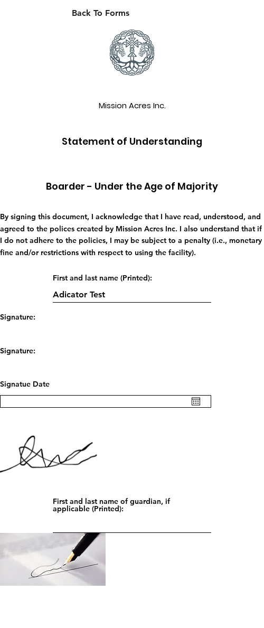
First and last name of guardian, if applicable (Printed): (111, 505)
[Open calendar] (196, 401)
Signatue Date (25, 384)
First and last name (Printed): (102, 278)
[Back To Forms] (100, 13)
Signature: (17, 317)
